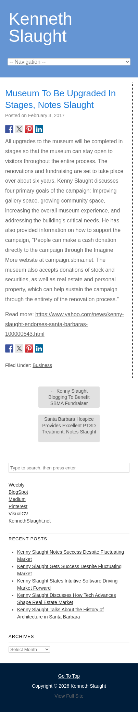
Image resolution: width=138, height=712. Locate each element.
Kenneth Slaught (40, 27)
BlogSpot (18, 492)
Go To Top (69, 676)
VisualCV (18, 513)
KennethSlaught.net (30, 521)
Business (42, 365)
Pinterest (18, 506)
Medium (17, 499)
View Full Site (69, 696)
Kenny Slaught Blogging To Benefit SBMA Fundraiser (68, 397)
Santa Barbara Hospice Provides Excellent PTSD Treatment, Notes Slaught (69, 428)
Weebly (16, 485)
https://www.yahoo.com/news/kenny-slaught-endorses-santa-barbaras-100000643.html (64, 324)
